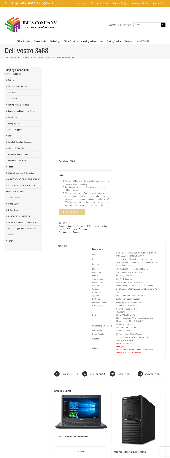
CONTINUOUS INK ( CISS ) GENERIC (23, 222)
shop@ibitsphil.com (48, 3)
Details (82, 401)
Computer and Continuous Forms (21, 111)
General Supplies (15, 129)
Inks (9, 136)
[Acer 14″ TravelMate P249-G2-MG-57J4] (81, 362)
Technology (83, 178)
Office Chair (13, 204)
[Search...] (147, 25)
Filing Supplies (14, 123)
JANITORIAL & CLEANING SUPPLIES (21, 185)
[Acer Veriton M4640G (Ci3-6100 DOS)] (138, 370)
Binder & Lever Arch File (18, 86)
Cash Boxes (12, 98)
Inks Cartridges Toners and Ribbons (22, 228)
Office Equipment (94, 175)
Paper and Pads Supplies (18, 154)
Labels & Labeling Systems (19, 142)
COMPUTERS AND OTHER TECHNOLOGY (23, 179)
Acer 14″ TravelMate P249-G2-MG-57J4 (74, 386)
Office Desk (13, 210)
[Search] (163, 25)
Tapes (10, 167)
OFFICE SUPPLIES (13, 74)
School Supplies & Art (17, 160)
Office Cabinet (14, 197)
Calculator (12, 92)
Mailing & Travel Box (16, 148)
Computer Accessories (77, 175)
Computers (67, 181)
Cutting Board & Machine (18, 105)
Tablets (76, 181)
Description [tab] (62, 195)
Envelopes (12, 117)
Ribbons (11, 234)
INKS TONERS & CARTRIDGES (18, 216)
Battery (11, 80)
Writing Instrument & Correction (21, 173)
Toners (10, 241)
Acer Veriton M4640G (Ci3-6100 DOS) (130, 401)
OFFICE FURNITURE (14, 191)
